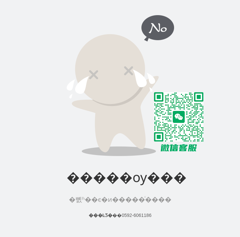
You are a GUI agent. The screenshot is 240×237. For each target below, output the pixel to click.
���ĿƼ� (101, 215)
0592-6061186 (136, 215)
